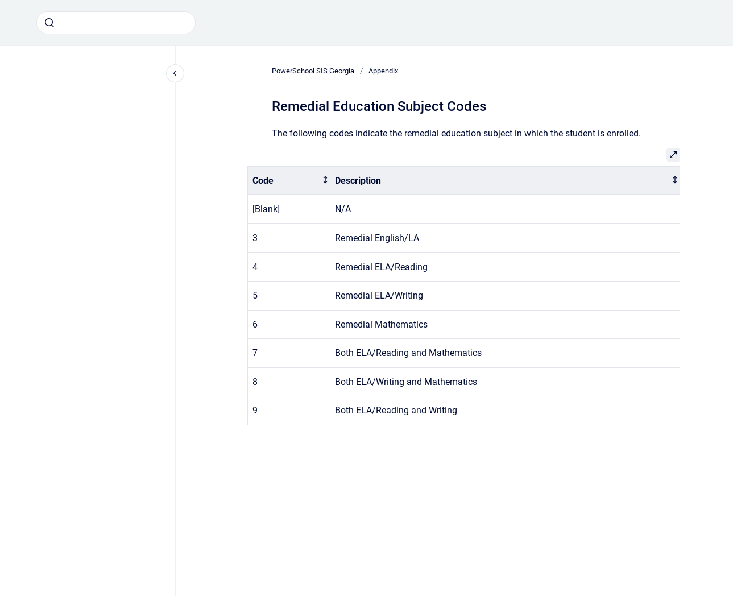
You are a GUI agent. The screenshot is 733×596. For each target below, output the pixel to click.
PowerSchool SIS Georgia (313, 71)
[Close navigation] (175, 73)
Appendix (383, 71)
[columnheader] (288, 180)
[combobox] (116, 23)
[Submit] (49, 23)
